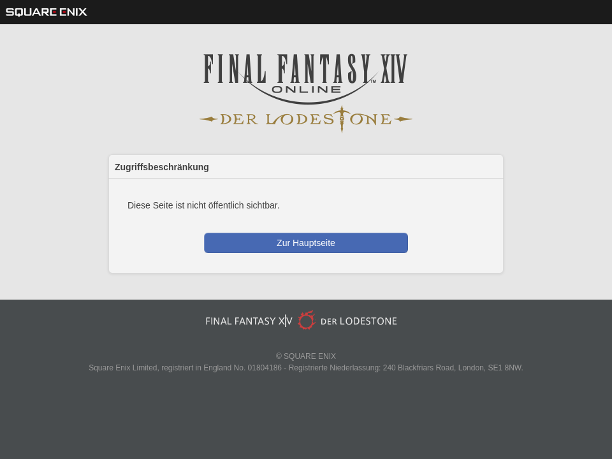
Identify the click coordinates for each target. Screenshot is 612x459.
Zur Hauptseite (306, 243)
